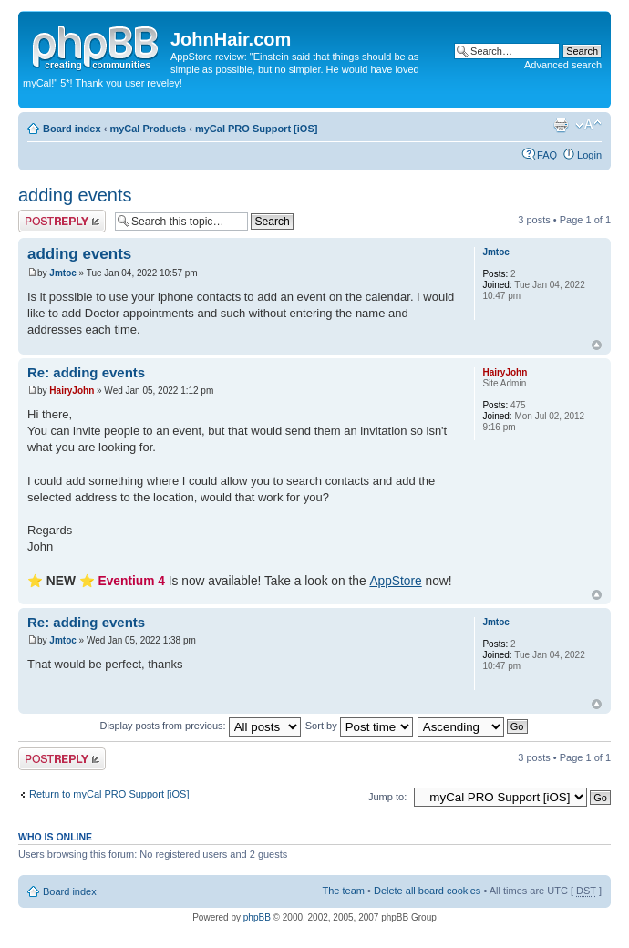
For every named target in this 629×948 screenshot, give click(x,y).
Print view (561, 125)
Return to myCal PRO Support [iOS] (109, 793)
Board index (72, 128)
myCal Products (147, 128)
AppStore (395, 581)
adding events (75, 195)
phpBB (257, 917)
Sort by (359, 725)
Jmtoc (62, 273)
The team (344, 890)
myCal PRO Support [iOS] (256, 128)
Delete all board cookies (427, 890)
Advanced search (563, 64)
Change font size (588, 125)
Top (597, 345)
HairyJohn (71, 391)
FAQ (547, 154)
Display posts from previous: (200, 725)
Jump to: (387, 796)
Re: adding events (86, 372)
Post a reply (62, 221)
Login (589, 154)
